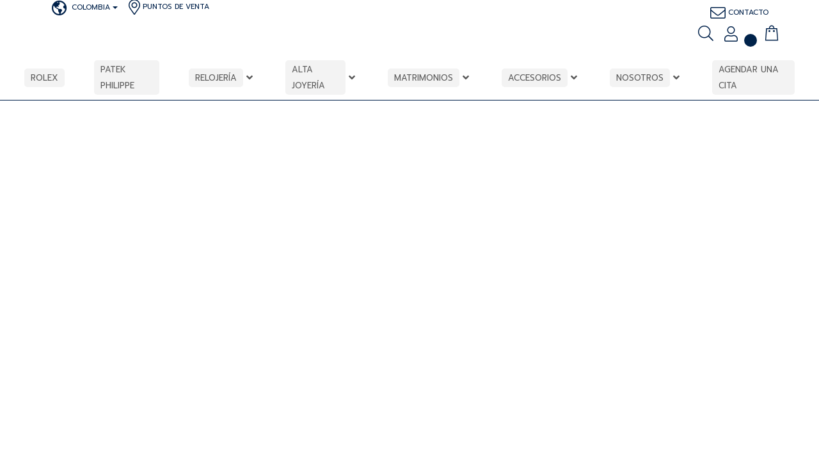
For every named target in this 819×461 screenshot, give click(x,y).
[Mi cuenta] (731, 35)
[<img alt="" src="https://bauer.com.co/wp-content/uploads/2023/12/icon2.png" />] (751, 33)
